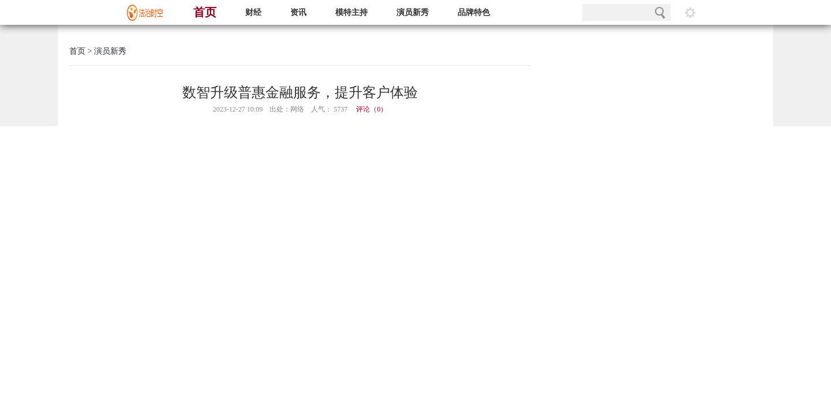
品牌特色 (474, 12)
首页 (204, 12)
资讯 (298, 12)
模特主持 (351, 12)
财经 (253, 12)
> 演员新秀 (105, 51)
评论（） (371, 109)
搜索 (660, 12)
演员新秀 (412, 12)
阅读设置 (690, 12)
